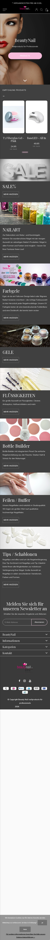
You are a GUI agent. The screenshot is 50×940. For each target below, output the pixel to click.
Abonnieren (39, 622)
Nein (25, 929)
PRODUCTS (25, 56)
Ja (42, 923)
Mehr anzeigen (11, 194)
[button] (5, 10)
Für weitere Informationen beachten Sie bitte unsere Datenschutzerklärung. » (25, 935)
